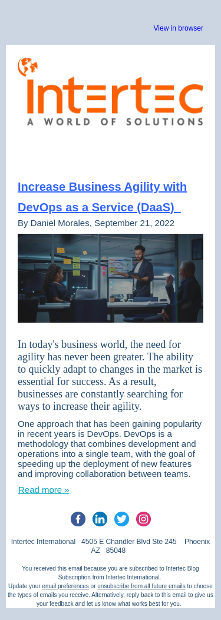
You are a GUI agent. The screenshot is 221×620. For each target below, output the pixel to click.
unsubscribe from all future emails (141, 586)
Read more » (44, 490)
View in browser (178, 28)
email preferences (65, 586)
